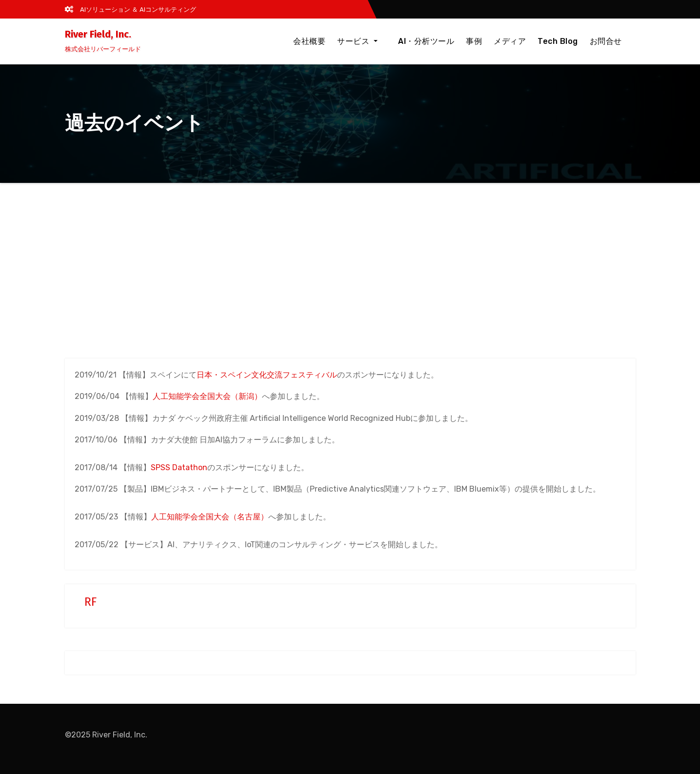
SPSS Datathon (179, 467)
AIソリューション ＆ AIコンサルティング (130, 9)
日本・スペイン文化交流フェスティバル (267, 374)
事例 (474, 41)
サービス (366, 41)
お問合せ (606, 41)
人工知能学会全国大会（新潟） (207, 396)
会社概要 (318, 41)
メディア (510, 41)
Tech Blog (558, 41)
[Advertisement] (350, 256)
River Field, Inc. (98, 34)
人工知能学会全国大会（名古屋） (209, 516)
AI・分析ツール (426, 41)
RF (90, 602)
